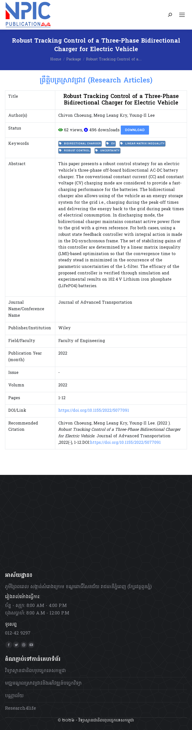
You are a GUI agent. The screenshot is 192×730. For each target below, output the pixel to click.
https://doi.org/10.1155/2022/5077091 (93, 411)
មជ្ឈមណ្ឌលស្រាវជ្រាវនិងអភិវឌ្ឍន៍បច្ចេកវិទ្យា (43, 683)
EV (110, 143)
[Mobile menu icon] (182, 15)
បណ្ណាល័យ (14, 696)
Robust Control (74, 150)
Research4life (20, 708)
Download (135, 130)
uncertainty (107, 150)
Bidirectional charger (80, 143)
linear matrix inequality (142, 143)
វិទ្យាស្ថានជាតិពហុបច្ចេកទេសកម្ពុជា (35, 671)
